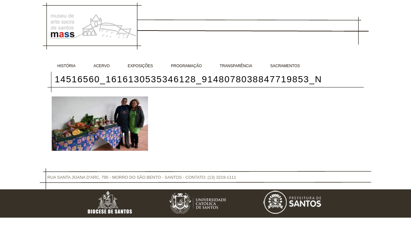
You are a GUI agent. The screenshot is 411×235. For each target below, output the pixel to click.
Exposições (140, 66)
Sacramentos (285, 66)
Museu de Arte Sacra (92, 25)
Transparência (236, 66)
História (66, 66)
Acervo (101, 66)
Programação (186, 66)
